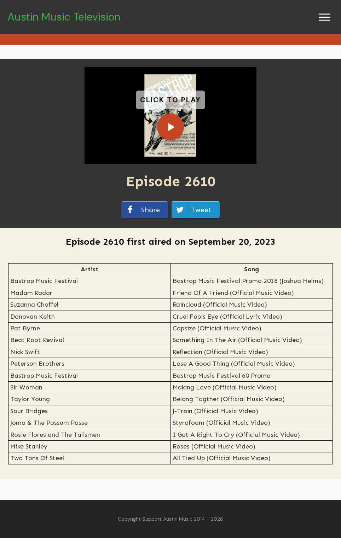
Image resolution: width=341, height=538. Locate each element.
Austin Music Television (63, 17)
